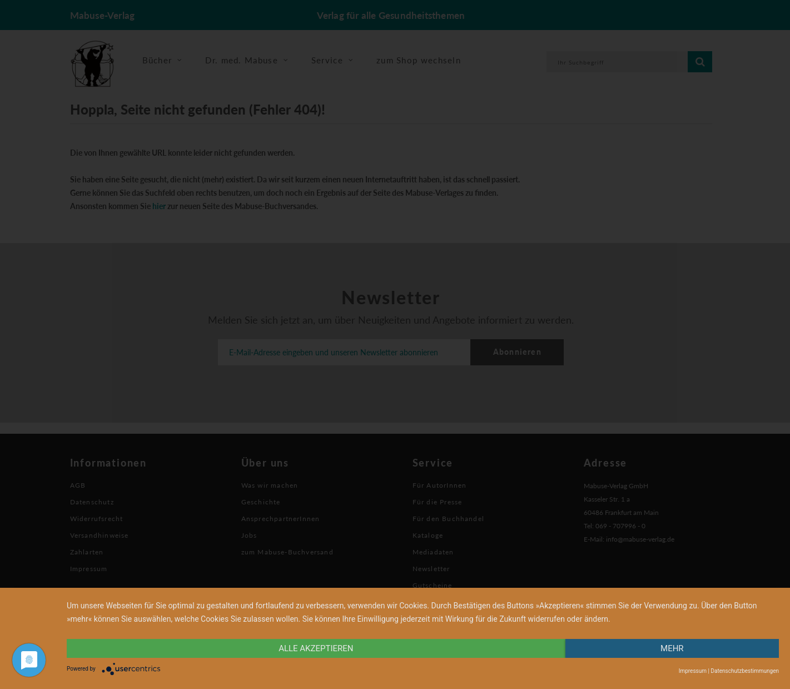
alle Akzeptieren (316, 648)
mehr (672, 648)
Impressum (693, 671)
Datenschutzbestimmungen (744, 671)
